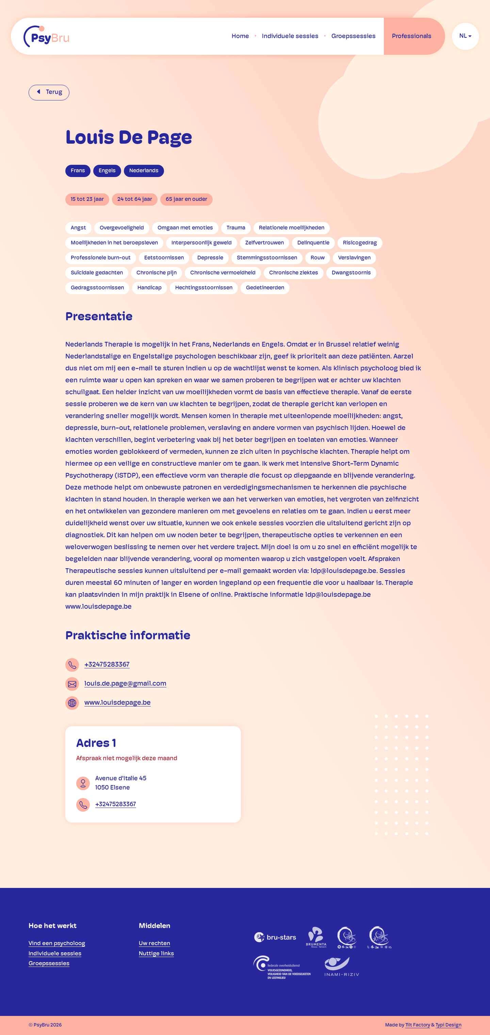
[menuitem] (240, 36)
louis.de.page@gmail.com (125, 684)
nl (463, 36)
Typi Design (448, 1025)
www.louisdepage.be (117, 703)
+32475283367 (107, 665)
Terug (53, 92)
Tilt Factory (417, 1025)
